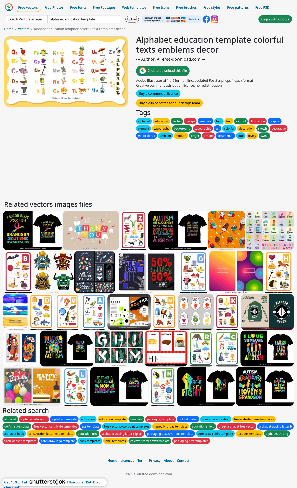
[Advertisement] (127, 168)
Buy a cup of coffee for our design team (169, 103)
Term (141, 460)
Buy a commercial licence (158, 93)
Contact (183, 460)
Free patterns (238, 7)
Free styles (211, 7)
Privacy (154, 460)
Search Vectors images (25, 19)
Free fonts (78, 7)
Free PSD (262, 7)
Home (9, 29)
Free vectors (28, 7)
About (168, 460)
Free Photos (53, 7)
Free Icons (161, 7)
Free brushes (186, 7)
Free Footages (104, 7)
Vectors (23, 29)
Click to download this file (163, 71)
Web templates (134, 7)
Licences (127, 460)
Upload (132, 19)
